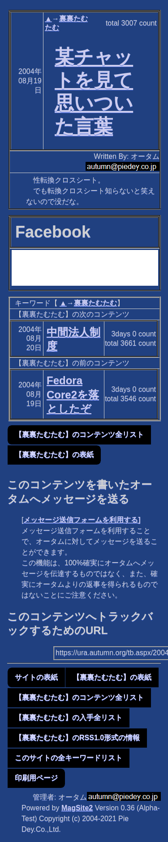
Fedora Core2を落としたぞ (73, 394)
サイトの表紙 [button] (36, 677)
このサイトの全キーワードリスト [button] (68, 758)
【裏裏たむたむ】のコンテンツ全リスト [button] (79, 434)
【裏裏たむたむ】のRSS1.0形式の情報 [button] (77, 737)
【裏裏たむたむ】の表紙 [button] (54, 454)
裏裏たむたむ (95, 303)
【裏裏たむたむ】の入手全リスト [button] (68, 717)
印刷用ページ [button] (36, 778)
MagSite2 (77, 808)
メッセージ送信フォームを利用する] (81, 520)
